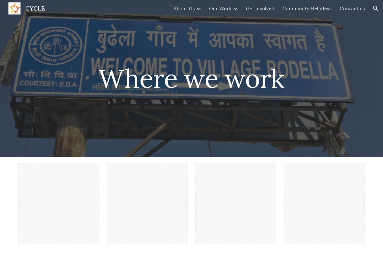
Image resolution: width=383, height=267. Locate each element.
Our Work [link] (220, 8)
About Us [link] (184, 8)
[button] (376, 8)
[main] (191, 78)
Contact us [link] (352, 8)
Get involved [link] (260, 8)
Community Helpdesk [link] (307, 8)
